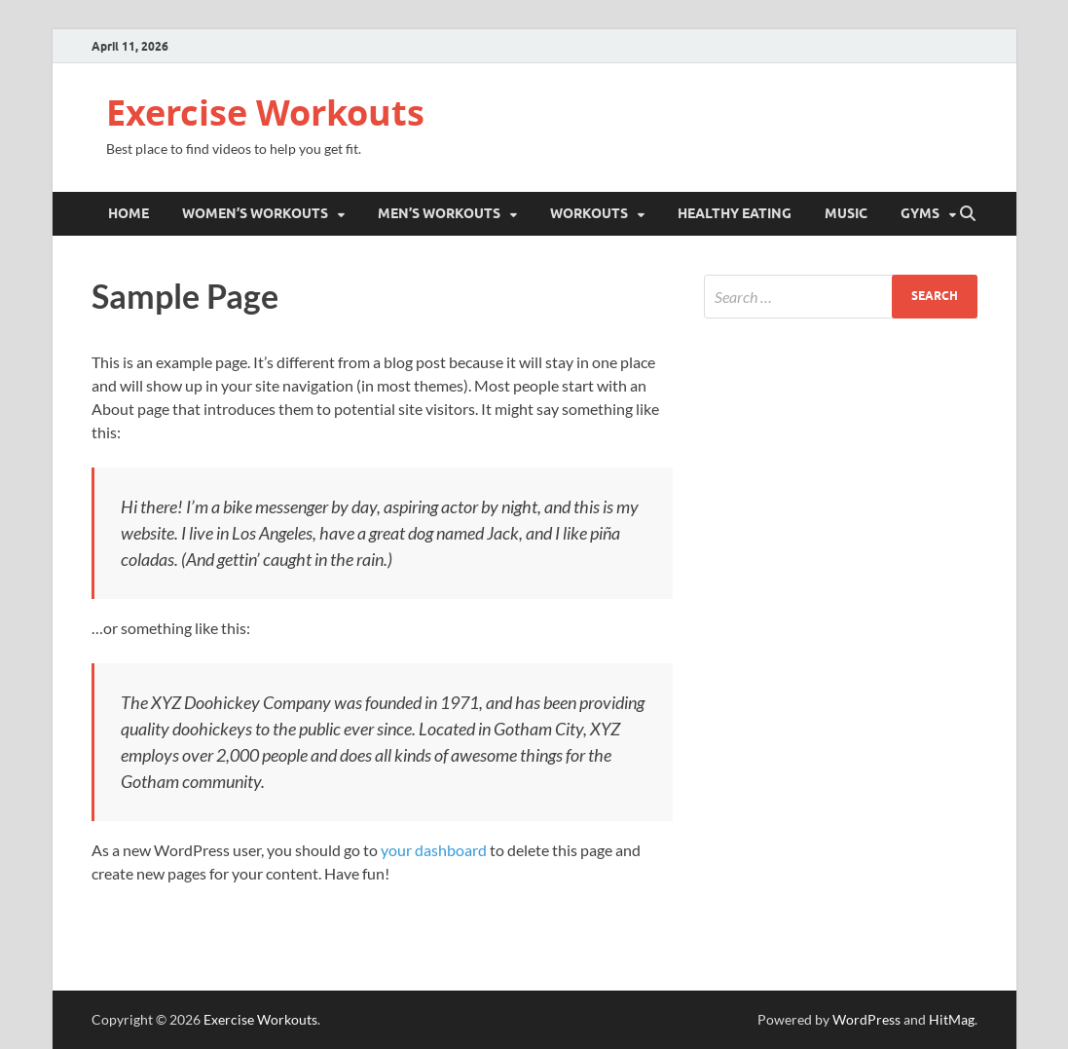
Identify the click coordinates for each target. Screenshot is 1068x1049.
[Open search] (967, 214)
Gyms (920, 213)
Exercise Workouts (265, 112)
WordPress (866, 1019)
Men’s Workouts (439, 213)
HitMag (952, 1019)
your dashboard (434, 850)
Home (128, 213)
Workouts (589, 213)
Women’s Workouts (255, 213)
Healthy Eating (735, 213)
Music (846, 213)
